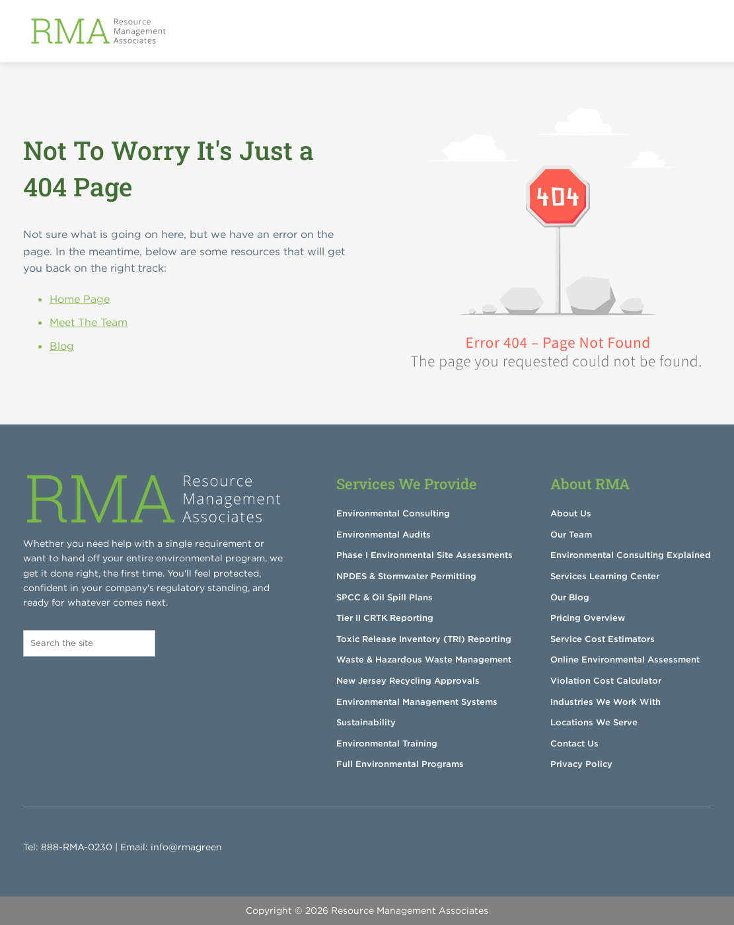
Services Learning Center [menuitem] (604, 576)
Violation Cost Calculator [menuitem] (605, 680)
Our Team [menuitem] (571, 534)
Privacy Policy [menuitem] (581, 764)
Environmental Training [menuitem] (386, 743)
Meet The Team (89, 322)
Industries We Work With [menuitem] (605, 701)
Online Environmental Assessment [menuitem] (625, 659)
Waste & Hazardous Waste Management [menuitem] (423, 659)
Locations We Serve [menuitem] (594, 722)
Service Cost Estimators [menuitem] (602, 639)
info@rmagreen (186, 847)
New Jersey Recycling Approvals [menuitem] (408, 680)
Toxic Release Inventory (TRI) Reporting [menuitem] (423, 639)
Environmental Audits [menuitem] (383, 534)
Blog (62, 345)
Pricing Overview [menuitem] (587, 617)
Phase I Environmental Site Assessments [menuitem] (424, 555)
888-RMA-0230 (76, 847)
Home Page (80, 298)
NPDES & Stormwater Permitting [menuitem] (406, 576)
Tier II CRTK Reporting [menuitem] (384, 617)
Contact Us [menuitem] (574, 743)
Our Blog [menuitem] (569, 597)
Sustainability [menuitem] (366, 722)
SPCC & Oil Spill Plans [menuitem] (384, 597)
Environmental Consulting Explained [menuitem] (630, 555)
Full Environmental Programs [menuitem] (400, 764)
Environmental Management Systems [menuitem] (416, 701)
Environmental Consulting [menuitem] (393, 513)
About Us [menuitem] (570, 513)
